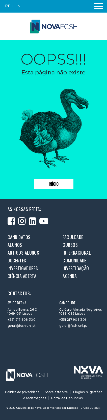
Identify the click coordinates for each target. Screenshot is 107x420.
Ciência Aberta (22, 276)
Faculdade (73, 237)
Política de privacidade (22, 392)
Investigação (76, 268)
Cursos (70, 245)
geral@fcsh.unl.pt (22, 326)
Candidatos (19, 237)
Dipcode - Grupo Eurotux (83, 407)
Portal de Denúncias (67, 398)
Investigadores (23, 268)
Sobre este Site (56, 392)
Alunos (15, 245)
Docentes (17, 260)
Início (54, 184)
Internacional (77, 252)
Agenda (70, 276)
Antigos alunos (23, 252)
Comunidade (74, 260)
